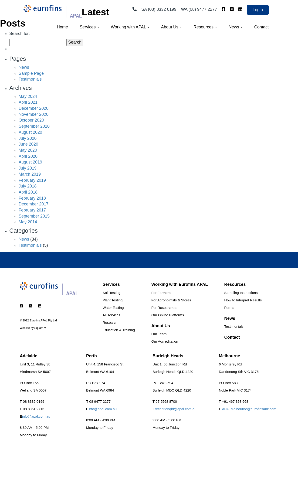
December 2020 (33, 108)
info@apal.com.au (36, 416)
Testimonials (30, 79)
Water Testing (113, 308)
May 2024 (28, 96)
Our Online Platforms (167, 315)
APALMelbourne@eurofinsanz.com (249, 409)
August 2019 (30, 162)
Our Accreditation (164, 341)
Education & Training (119, 330)
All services (111, 315)
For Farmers (161, 293)
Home (62, 27)
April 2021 (28, 102)
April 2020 (28, 156)
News (236, 27)
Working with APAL (130, 27)
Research (110, 322)
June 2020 (28, 144)
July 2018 (28, 186)
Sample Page (31, 73)
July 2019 (28, 168)
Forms (229, 308)
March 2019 (30, 174)
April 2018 (28, 192)
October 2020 (31, 120)
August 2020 (30, 132)
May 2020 (28, 150)
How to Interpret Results (243, 300)
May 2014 (28, 222)
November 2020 (33, 114)
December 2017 (33, 204)
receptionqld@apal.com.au (175, 409)
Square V (40, 328)
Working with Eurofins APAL (179, 284)
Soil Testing (111, 293)
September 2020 (34, 126)
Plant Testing (113, 300)
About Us (171, 27)
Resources (205, 27)
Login (258, 9)
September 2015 (34, 216)
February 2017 (32, 210)
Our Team (159, 334)
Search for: (19, 33)
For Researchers (164, 308)
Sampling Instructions (240, 293)
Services (89, 27)
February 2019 (32, 180)
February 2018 (32, 198)
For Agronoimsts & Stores (171, 300)
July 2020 (28, 138)
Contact (261, 27)
